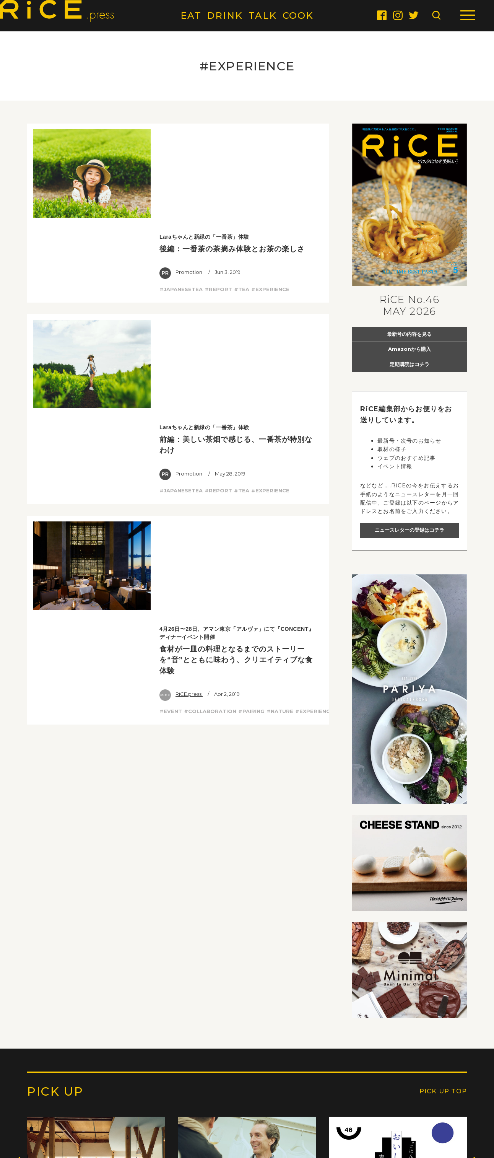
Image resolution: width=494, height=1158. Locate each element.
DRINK (225, 15)
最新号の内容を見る (409, 334)
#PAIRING (251, 438)
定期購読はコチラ (409, 364)
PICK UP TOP (443, 1091)
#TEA (241, 189)
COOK (298, 15)
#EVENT (170, 438)
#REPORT (218, 189)
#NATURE (279, 438)
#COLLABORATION (210, 438)
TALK (263, 15)
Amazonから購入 (409, 349)
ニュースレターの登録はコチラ (409, 530)
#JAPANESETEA (181, 189)
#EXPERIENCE (270, 189)
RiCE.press (181, 421)
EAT (191, 15)
